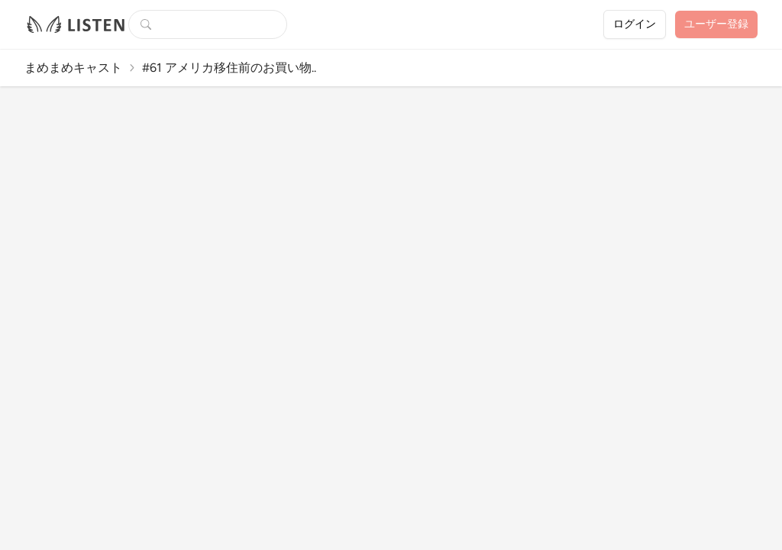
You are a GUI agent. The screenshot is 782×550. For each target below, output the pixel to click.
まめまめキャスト (73, 67)
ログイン (634, 24)
